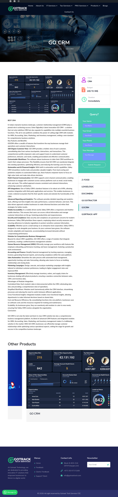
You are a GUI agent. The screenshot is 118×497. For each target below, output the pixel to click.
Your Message (88, 150)
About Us (40, 6)
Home (30, 6)
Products (94, 6)
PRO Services (80, 6)
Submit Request (94, 165)
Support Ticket (41, 476)
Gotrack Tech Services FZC (70, 493)
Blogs (105, 6)
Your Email (87, 131)
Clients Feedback (42, 472)
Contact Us (69, 12)
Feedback (39, 467)
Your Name (87, 121)
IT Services (51, 6)
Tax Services (65, 6)
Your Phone (87, 140)
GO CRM (54, 413)
